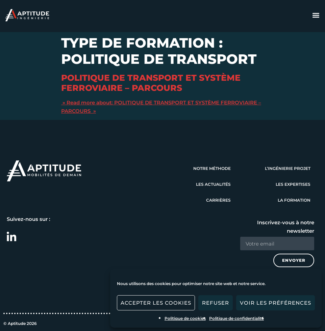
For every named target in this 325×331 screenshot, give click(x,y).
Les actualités (213, 184)
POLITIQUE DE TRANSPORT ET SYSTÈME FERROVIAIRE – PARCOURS (151, 83)
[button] (316, 15)
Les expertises (293, 184)
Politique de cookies (185, 318)
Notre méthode (212, 168)
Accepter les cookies (156, 303)
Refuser (215, 303)
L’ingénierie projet (287, 168)
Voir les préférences (275, 303)
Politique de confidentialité (236, 318)
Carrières (218, 200)
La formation (294, 200)
